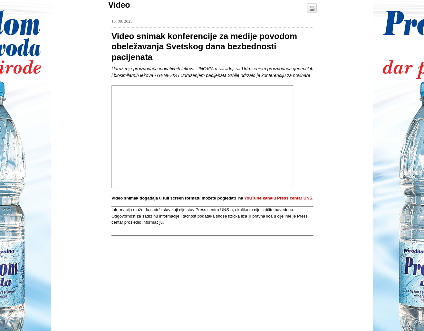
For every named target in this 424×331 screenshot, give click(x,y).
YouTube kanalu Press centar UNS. (278, 198)
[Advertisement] (159, 276)
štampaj (312, 8)
